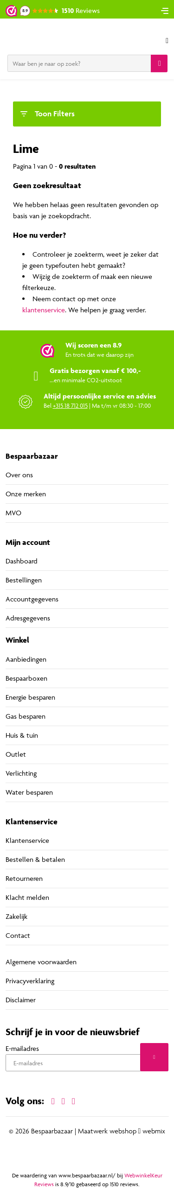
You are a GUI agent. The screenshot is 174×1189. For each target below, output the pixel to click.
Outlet (16, 754)
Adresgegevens (28, 617)
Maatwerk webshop (107, 1131)
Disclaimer (21, 999)
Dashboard (22, 561)
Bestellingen (24, 580)
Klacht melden (27, 897)
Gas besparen (25, 716)
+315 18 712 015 (70, 405)
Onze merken (26, 493)
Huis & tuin (22, 735)
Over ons (19, 474)
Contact (18, 935)
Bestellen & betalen (35, 859)
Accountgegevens (32, 598)
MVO (13, 512)
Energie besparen (30, 697)
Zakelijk (16, 916)
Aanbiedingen (26, 659)
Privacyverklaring (30, 980)
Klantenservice (27, 840)
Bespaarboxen (26, 678)
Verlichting (21, 773)
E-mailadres (22, 1048)
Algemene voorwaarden (41, 961)
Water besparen (29, 792)
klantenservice (43, 309)
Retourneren (24, 878)
